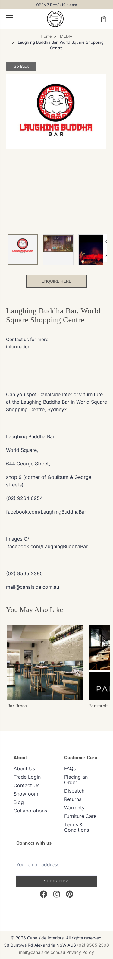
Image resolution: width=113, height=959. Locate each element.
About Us (24, 768)
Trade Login (27, 777)
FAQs (70, 768)
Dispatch (74, 791)
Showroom (26, 794)
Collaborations (30, 811)
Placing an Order (76, 779)
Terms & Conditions (76, 827)
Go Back (21, 66)
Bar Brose (17, 706)
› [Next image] (106, 255)
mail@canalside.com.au (42, 952)
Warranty (74, 808)
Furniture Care (80, 816)
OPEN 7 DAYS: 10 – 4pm (56, 4)
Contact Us (26, 785)
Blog (19, 802)
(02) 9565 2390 (93, 945)
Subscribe (56, 881)
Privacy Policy (80, 952)
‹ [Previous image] (106, 241)
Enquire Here (56, 281)
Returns (72, 799)
